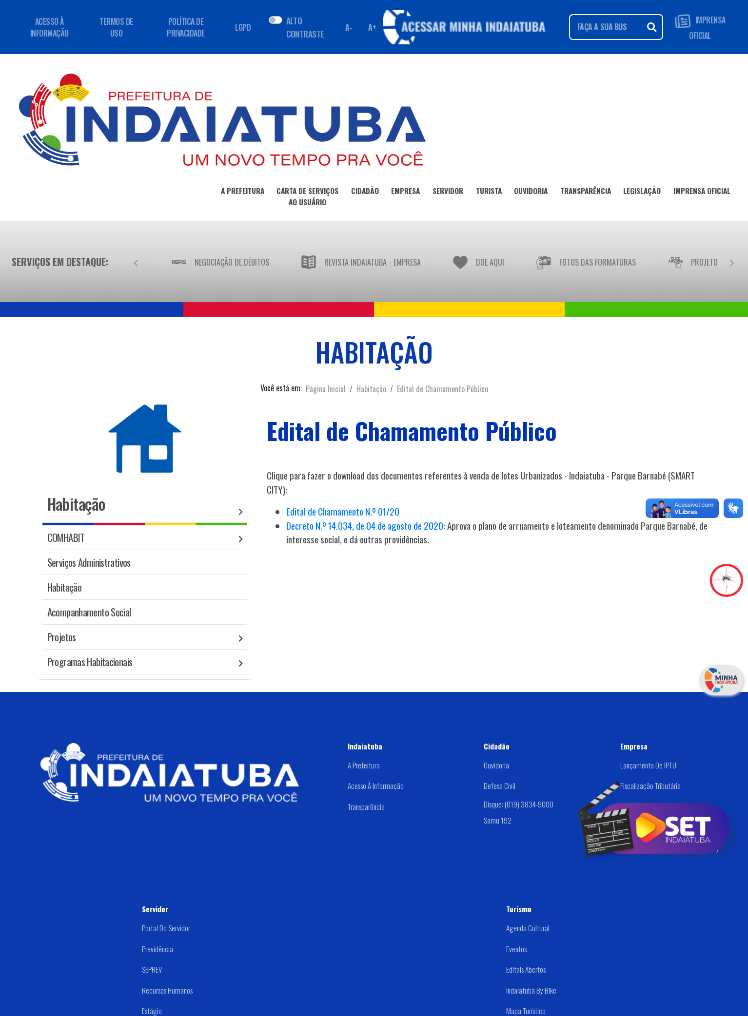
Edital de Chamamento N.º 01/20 (342, 511)
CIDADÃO (365, 192)
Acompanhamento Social (89, 611)
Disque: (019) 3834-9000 (518, 804)
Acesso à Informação (376, 785)
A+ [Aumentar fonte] (372, 27)
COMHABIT (66, 537)
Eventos (516, 948)
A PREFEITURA (242, 192)
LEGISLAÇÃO (642, 192)
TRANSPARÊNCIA (585, 192)
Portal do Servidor (166, 927)
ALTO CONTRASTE (305, 26)
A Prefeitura (364, 765)
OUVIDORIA (531, 192)
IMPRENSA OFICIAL (700, 27)
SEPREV (152, 969)
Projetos (61, 636)
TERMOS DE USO (116, 27)
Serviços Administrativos (89, 562)
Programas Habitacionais (90, 661)
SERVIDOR (448, 192)
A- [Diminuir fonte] (348, 27)
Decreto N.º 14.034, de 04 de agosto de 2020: (365, 525)
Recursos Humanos (167, 990)
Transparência (366, 806)
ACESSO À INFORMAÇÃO (49, 27)
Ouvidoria (496, 765)
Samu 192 (498, 820)
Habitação (371, 389)
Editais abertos (526, 969)
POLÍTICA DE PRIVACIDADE (186, 27)
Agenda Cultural (528, 927)
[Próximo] (732, 261)
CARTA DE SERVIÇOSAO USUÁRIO (307, 198)
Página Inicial (326, 389)
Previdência (157, 948)
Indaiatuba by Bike (531, 990)
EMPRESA (405, 192)
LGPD (243, 27)
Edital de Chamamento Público (442, 389)
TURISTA (489, 192)
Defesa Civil (499, 785)
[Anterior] (136, 261)
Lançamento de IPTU (648, 765)
